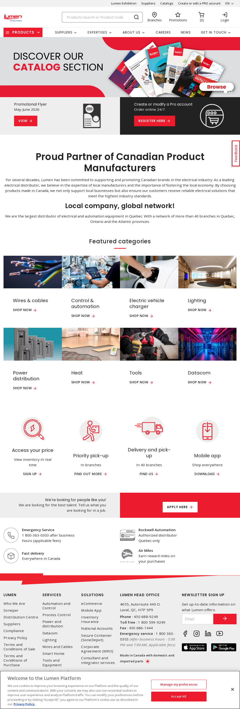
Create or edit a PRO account (199, 3)
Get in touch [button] (213, 32)
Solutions (92, 594)
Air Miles (146, 550)
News (186, 32)
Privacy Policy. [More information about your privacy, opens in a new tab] (24, 704)
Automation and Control (56, 605)
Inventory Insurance (90, 619)
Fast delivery (33, 553)
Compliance (14, 631)
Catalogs (166, 3)
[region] (120, 690)
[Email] (198, 619)
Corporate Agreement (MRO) (97, 648)
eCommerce (91, 603)
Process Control (56, 615)
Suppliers (148, 3)
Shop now (22, 310)
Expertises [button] (97, 32)
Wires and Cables (57, 646)
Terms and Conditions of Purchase (15, 660)
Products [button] (23, 32)
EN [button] (227, 3)
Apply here (177, 507)
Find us (146, 474)
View (22, 120)
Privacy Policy (15, 638)
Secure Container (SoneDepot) (96, 637)
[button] (10, 67)
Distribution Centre (21, 617)
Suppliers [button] (63, 32)
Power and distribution (52, 623)
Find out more (88, 474)
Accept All (178, 696)
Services (51, 594)
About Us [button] (131, 32)
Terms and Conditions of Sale (19, 646)
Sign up (30, 474)
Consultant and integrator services (98, 660)
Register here (151, 120)
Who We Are (14, 603)
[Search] (102, 17)
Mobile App (91, 610)
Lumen (10, 594)
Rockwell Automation (157, 529)
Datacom (50, 633)
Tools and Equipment (52, 662)
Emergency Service (38, 529)
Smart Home (53, 653)
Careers (163, 32)
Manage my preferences (179, 684)
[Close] (232, 689)
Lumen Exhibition (123, 3)
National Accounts (97, 628)
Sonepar (11, 610)
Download (205, 474)
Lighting (49, 640)
